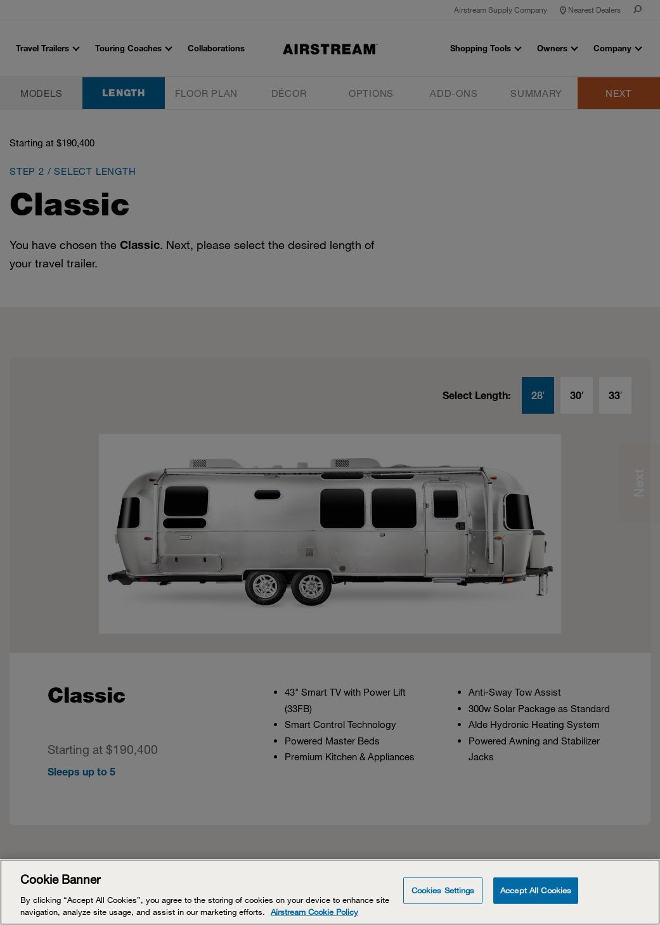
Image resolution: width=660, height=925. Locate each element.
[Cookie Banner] (330, 892)
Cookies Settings (443, 890)
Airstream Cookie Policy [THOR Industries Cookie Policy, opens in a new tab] (314, 912)
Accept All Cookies (535, 890)
